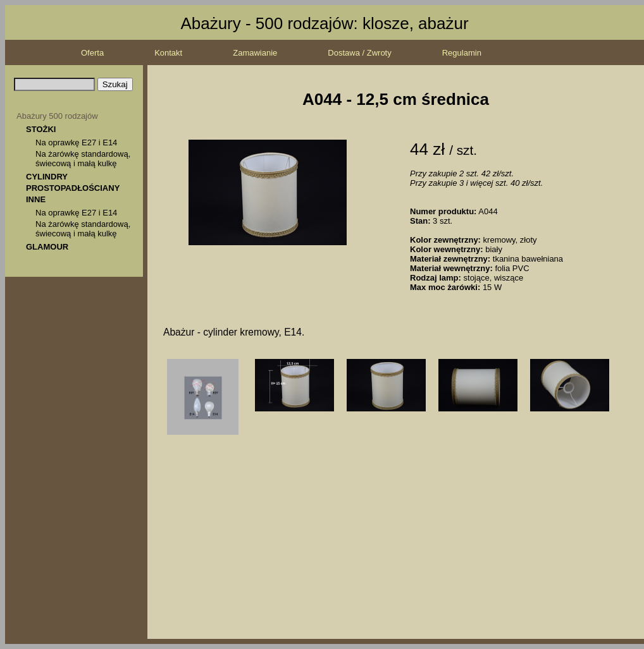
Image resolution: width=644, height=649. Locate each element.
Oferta (92, 53)
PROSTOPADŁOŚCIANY (73, 188)
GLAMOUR (47, 247)
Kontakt (168, 53)
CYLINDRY (47, 176)
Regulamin (461, 53)
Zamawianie (255, 53)
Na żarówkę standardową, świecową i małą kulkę (82, 158)
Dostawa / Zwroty (359, 53)
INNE (36, 199)
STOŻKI (41, 129)
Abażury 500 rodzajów (57, 116)
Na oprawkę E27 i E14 (76, 142)
